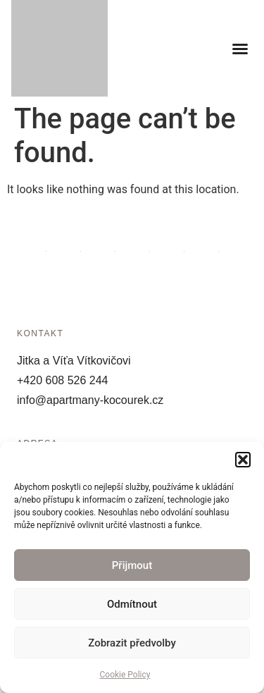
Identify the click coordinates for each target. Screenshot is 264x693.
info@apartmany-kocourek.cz (90, 400)
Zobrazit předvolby (132, 643)
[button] (243, 460)
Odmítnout (132, 604)
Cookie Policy (125, 675)
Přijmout (132, 565)
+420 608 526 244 (62, 380)
